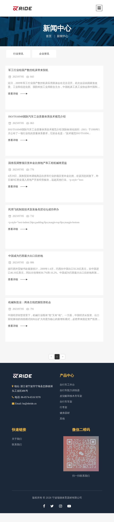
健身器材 (65, 413)
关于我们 (17, 439)
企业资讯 (44, 53)
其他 (62, 418)
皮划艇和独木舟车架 (71, 396)
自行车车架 (66, 401)
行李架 (63, 407)
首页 (49, 36)
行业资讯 (18, 53)
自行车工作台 (67, 384)
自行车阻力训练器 (70, 390)
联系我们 (17, 444)
